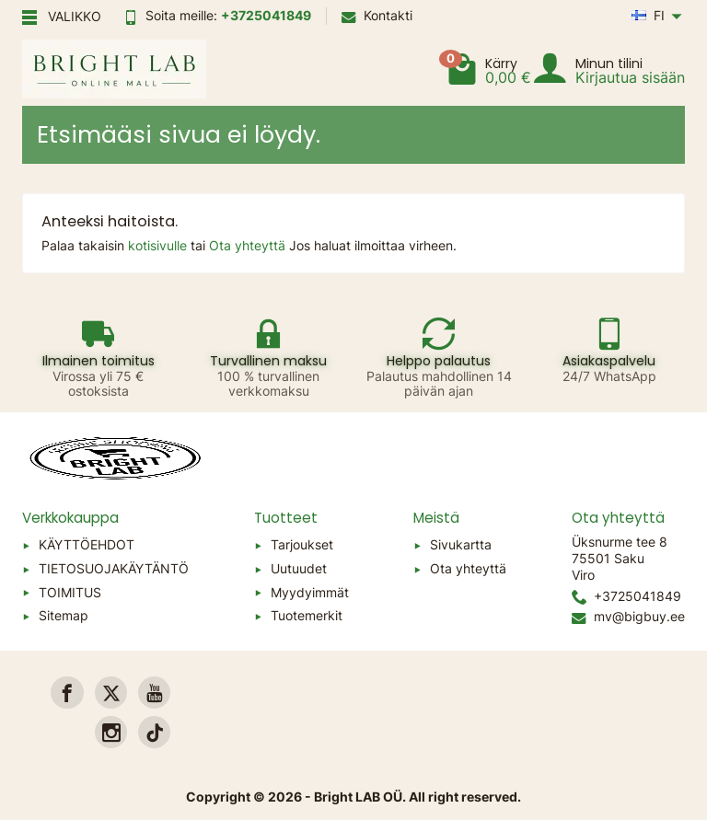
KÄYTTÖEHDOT (86, 544)
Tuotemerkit (306, 615)
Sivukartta (461, 544)
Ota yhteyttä (249, 245)
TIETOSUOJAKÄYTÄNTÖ (114, 568)
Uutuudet (299, 568)
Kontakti (377, 15)
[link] (67, 692)
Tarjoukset (302, 544)
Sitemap (63, 615)
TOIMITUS (70, 592)
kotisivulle (159, 245)
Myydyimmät (310, 592)
